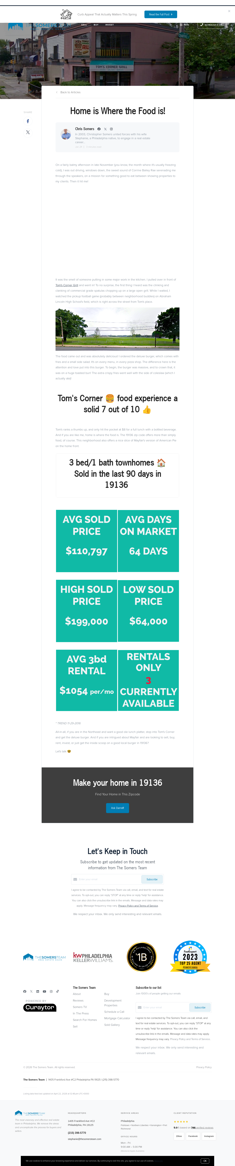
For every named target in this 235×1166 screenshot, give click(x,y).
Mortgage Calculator (117, 1018)
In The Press (81, 1013)
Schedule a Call (114, 1012)
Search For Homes (85, 1020)
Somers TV (80, 1007)
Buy (96, 25)
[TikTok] (57, 991)
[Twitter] (31, 991)
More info (158, 1161)
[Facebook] (24, 991)
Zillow (179, 1136)
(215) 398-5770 (77, 1132)
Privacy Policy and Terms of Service (138, 905)
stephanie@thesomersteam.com (84, 1139)
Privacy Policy (204, 1067)
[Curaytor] (39, 1011)
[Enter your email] (109, 879)
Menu (184, 25)
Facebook (193, 1136)
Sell (84, 25)
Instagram (209, 1136)
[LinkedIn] (37, 991)
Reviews (78, 1000)
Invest (109, 25)
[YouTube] (44, 991)
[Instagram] (51, 991)
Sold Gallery (112, 1025)
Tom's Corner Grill (67, 285)
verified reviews (202, 1127)
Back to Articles (70, 92)
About (77, 994)
